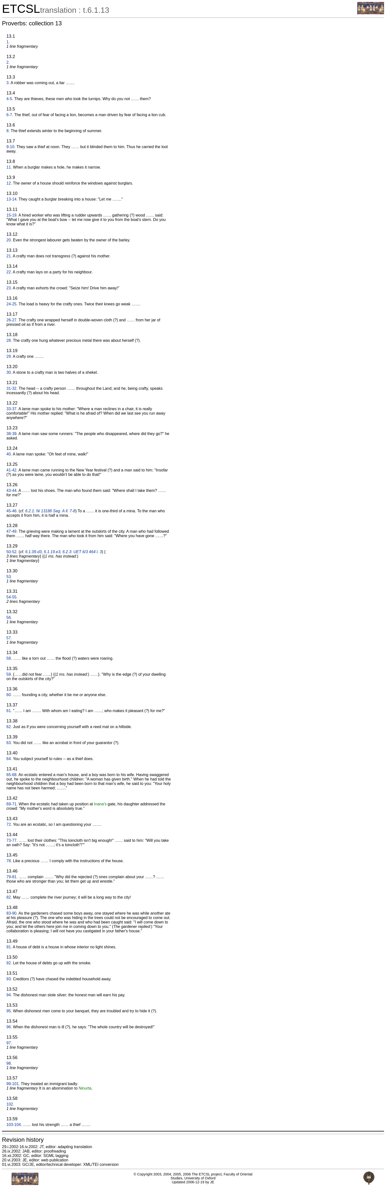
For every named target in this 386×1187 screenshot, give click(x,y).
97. (9, 1043)
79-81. (11, 877)
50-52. (11, 552)
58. (9, 658)
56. (9, 617)
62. (9, 727)
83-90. (11, 913)
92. (9, 963)
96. (9, 1027)
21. (9, 256)
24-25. (11, 304)
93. (9, 979)
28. (9, 340)
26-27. (11, 320)
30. (9, 372)
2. (8, 62)
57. (9, 638)
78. (9, 861)
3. (8, 83)
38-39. (11, 434)
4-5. (9, 99)
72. (9, 824)
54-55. (11, 597)
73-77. (11, 840)
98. (9, 1063)
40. (9, 454)
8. (8, 131)
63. (9, 743)
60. (9, 695)
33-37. (11, 409)
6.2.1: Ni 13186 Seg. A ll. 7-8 (50, 511)
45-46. (11, 511)
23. (9, 288)
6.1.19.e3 (52, 552)
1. (8, 42)
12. (9, 183)
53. (9, 577)
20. (9, 240)
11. (9, 167)
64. (9, 759)
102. (10, 1104)
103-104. (14, 1125)
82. (9, 897)
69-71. (11, 804)
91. (9, 947)
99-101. (13, 1084)
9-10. (10, 147)
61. (9, 711)
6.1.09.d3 (33, 552)
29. (9, 356)
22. (9, 272)
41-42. (11, 470)
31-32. (11, 388)
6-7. (9, 115)
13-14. (11, 199)
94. (9, 995)
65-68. (11, 775)
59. (9, 674)
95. (9, 1011)
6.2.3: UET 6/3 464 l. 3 (82, 552)
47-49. (11, 531)
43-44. (11, 490)
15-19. (11, 215)
